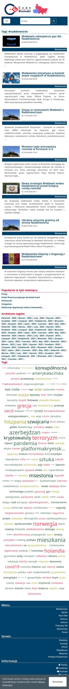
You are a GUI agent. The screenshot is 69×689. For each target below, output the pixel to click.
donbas (46, 577)
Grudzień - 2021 (52, 353)
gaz (48, 491)
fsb (38, 480)
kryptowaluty (17, 437)
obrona (52, 556)
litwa (34, 588)
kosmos (23, 475)
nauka (60, 497)
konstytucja (10, 572)
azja (40, 464)
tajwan (9, 443)
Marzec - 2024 (25, 335)
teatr (44, 394)
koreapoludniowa (54, 411)
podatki (29, 491)
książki (22, 400)
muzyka (58, 394)
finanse (42, 443)
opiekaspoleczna (56, 518)
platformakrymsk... (43, 448)
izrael (38, 410)
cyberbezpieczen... (39, 502)
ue (25, 545)
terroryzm (45, 437)
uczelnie (53, 497)
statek (45, 497)
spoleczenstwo (23, 523)
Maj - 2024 (60, 332)
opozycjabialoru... (37, 545)
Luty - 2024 (39, 335)
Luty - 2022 (22, 353)
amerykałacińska (47, 373)
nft (59, 432)
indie (16, 389)
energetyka (10, 577)
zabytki (59, 459)
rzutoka (53, 464)
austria (62, 437)
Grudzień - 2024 (9, 329)
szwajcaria (38, 421)
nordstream (41, 507)
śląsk (8, 389)
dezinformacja (21, 534)
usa (28, 583)
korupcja (22, 502)
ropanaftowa (56, 470)
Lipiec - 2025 (30, 324)
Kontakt (64, 643)
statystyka (17, 518)
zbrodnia (55, 416)
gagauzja (12, 454)
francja (55, 491)
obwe (46, 464)
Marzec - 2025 (25, 326)
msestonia (41, 475)
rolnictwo (45, 513)
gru (36, 480)
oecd (8, 411)
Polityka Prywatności (58, 656)
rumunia (25, 566)
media (38, 470)
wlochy (23, 561)
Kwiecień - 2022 (58, 350)
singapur (46, 432)
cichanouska (56, 545)
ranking (21, 540)
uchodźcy (38, 427)
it (29, 550)
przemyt (59, 405)
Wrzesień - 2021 (45, 356)
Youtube (64, 671)
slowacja (20, 583)
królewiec (10, 405)
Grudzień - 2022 (52, 344)
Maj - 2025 (60, 324)
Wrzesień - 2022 (45, 347)
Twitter (64, 664)
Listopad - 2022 (8, 347)
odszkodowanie (29, 411)
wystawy (35, 394)
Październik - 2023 (27, 338)
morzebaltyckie (14, 464)
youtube (11, 373)
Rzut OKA (63, 615)
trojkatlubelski (41, 572)
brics (64, 383)
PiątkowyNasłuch (12, 384)
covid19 (12, 566)
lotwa (27, 588)
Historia (64, 619)
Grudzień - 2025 (9, 321)
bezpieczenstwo (14, 513)
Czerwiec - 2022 (29, 350)
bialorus (43, 588)
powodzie (28, 480)
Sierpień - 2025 (15, 324)
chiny (34, 583)
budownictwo (48, 480)
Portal (65, 632)
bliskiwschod (45, 405)
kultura (23, 454)
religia (17, 480)
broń (53, 421)
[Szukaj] (35, 21)
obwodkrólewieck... (50, 400)
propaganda (38, 534)
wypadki (59, 475)
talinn (22, 577)
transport (29, 556)
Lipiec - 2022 (14, 350)
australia (54, 432)
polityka (31, 540)
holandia (54, 550)
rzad (13, 502)
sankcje (23, 550)
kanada (32, 561)
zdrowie (9, 523)
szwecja (9, 529)
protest (15, 378)
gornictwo (10, 556)
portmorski (30, 464)
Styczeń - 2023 (36, 344)
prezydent (9, 540)
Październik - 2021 (27, 356)
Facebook (63, 668)
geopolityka (34, 577)
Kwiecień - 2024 (9, 335)
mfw (22, 459)
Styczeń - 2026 (53, 318)
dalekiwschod (43, 378)
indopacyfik (55, 378)
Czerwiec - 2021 (15, 359)
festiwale (32, 400)
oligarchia (58, 513)
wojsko (53, 588)
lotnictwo (11, 394)
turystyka (56, 454)
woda (45, 486)
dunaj (47, 384)
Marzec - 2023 (8, 344)
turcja (6, 507)
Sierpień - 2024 (15, 332)
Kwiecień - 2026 (9, 318)
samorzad (17, 507)
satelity (9, 475)
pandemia (25, 443)
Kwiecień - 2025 (9, 326)
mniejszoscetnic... (30, 486)
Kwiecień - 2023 (58, 341)
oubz (56, 427)
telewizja (54, 486)
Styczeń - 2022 (36, 353)
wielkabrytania (35, 529)
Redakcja (63, 640)
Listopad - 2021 (8, 356)
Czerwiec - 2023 (29, 341)
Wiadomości (62, 609)
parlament (27, 497)
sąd (44, 566)
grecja (24, 405)
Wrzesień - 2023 (45, 338)
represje (59, 443)
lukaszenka (34, 593)
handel (16, 448)
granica (29, 513)
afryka (7, 448)
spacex (16, 475)
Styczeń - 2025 (53, 326)
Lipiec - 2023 (14, 341)
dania (61, 523)
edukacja (13, 561)
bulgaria (4, 368)
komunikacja (36, 454)
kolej (20, 556)
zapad (34, 459)
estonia (19, 588)
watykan (19, 411)
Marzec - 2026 (25, 318)
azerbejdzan (25, 432)
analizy (58, 534)
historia (36, 566)
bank (51, 443)
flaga (12, 480)
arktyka (6, 480)
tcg (26, 577)
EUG (47, 454)
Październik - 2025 (44, 321)
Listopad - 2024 (25, 329)
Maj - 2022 (44, 350)
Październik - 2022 (27, 347)
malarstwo (49, 389)
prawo (6, 518)
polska (22, 572)
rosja (61, 588)
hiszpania (15, 421)
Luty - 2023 (22, 344)
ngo (31, 389)
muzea (60, 389)
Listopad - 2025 (25, 321)
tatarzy (60, 529)
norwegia (45, 523)
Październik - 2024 (44, 329)
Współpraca (62, 650)
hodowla (37, 513)
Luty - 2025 (39, 326)
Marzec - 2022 (8, 353)
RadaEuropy (25, 427)
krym (55, 577)
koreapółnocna (51, 368)
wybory (28, 507)
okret (37, 497)
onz (45, 470)
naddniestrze (11, 486)
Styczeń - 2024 (53, 335)
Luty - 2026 (39, 318)
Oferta (65, 647)
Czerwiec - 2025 (45, 324)
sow (38, 389)
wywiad (29, 470)
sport (50, 534)
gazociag (40, 491)
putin (62, 577)
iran (34, 405)
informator (13, 368)
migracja (43, 561)
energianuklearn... (19, 416)
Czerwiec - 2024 (45, 332)
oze (33, 416)
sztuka (46, 459)
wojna (49, 427)
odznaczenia (51, 507)
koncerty (12, 400)
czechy (10, 583)
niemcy (51, 566)
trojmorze (44, 583)
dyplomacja (11, 550)
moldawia (57, 583)
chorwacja (58, 384)
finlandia (20, 529)
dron (63, 486)
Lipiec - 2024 (30, 332)
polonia (45, 416)
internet (62, 480)
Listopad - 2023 (8, 338)
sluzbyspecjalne (14, 470)
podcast (21, 373)
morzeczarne (59, 502)
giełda (13, 427)
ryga (19, 577)
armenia (29, 373)
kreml (9, 534)
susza (23, 394)
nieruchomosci (13, 545)
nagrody (61, 507)
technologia (17, 491)
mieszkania (51, 540)
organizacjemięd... (34, 384)
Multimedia (62, 629)
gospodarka (58, 572)
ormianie (52, 384)
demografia (31, 518)
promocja (24, 389)
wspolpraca (12, 459)
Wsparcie (63, 653)
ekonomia (55, 561)
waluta (61, 421)
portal (61, 556)
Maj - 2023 (44, 341)
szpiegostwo (12, 497)
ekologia (50, 529)
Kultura (64, 622)
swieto (60, 566)
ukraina (9, 588)
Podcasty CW (62, 625)
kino (50, 394)
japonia (60, 464)
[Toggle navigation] (6, 21)
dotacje (28, 459)
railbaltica (41, 556)
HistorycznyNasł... (27, 368)
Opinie (64, 612)
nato (29, 572)
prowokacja (27, 378)
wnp (38, 416)
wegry (6, 502)
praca (42, 518)
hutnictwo (37, 550)
